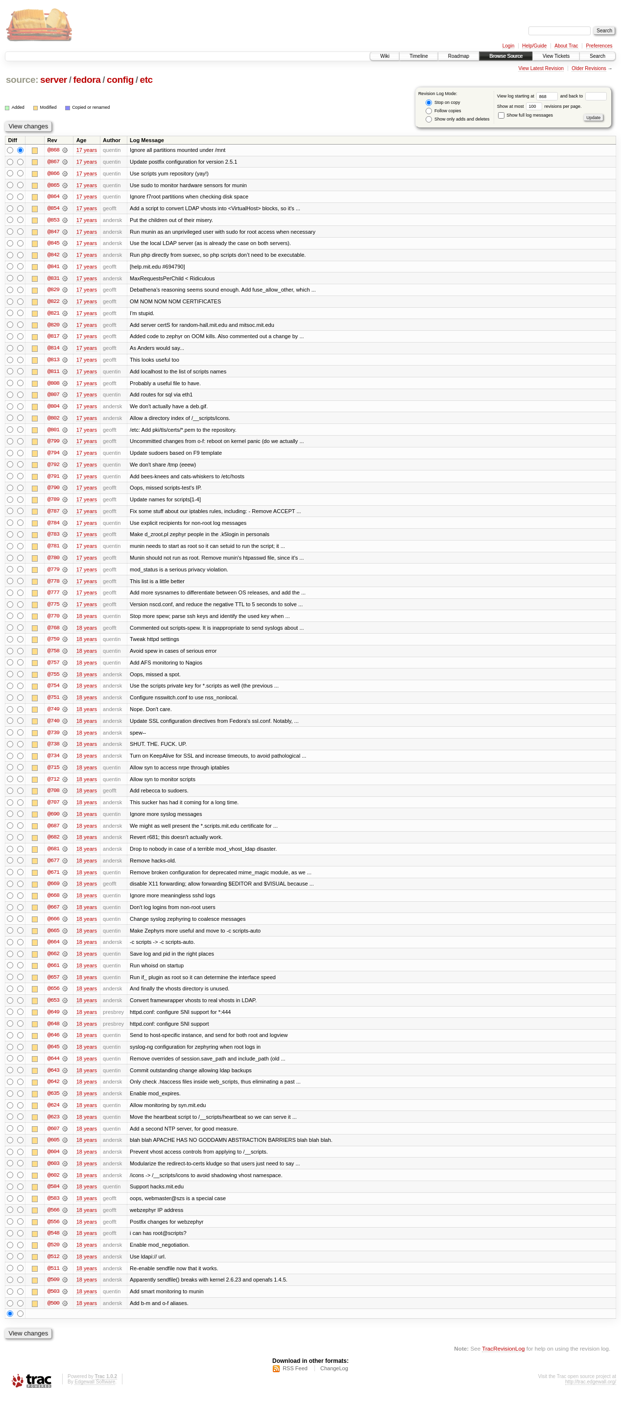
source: (22, 79)
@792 (53, 467)
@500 (53, 1314)
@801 (53, 432)
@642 (53, 1091)
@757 (53, 667)
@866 (53, 173)
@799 (53, 444)
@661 (53, 973)
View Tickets (556, 56)
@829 (53, 291)
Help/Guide (534, 46)
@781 (53, 550)
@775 (53, 609)
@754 (53, 691)
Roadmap (458, 56)
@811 (53, 373)
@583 (53, 1208)
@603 (53, 1173)
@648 (53, 1032)
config (120, 79)
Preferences (599, 46)
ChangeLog (334, 1379)
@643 (53, 1079)
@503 (53, 1303)
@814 (53, 350)
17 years (86, 150)
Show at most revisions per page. (539, 106)
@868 (53, 150)
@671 (53, 879)
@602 (53, 1185)
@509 (53, 1291)
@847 (53, 232)
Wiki (384, 56)
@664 (53, 950)
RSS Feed (295, 1379)
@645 (53, 1056)
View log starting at (528, 96)
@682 (53, 844)
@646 (53, 1044)
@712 (53, 785)
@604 (53, 1161)
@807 (53, 397)
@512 (53, 1267)
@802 (53, 420)
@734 (53, 761)
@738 (53, 750)
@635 (53, 1103)
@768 (53, 632)
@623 (53, 1126)
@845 (53, 244)
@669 (53, 891)
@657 (53, 985)
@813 (53, 362)
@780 (53, 562)
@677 (53, 867)
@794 (53, 456)
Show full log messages (525, 115)
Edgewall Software (94, 1393)
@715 (53, 773)
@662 (53, 961)
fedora (86, 79)
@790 (53, 491)
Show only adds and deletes (457, 119)
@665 (53, 938)
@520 (53, 1255)
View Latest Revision (541, 68)
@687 (53, 832)
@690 (53, 820)
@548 (53, 1244)
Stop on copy (443, 102)
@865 (53, 185)
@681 (53, 856)
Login (508, 46)
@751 (53, 703)
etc (146, 79)
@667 (53, 914)
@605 (53, 1150)
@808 (53, 385)
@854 (53, 209)
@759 (53, 644)
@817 (53, 338)
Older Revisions (589, 68)
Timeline (418, 56)
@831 (53, 279)
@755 (53, 679)
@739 (53, 738)
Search (597, 56)
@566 (53, 1220)
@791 (53, 479)
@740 (53, 726)
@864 (53, 197)
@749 (53, 714)
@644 (53, 1067)
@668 (53, 903)
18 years (86, 620)
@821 (53, 315)
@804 (53, 409)
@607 (53, 1138)
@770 (53, 620)
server (53, 79)
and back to (583, 96)
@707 (53, 809)
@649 (53, 1020)
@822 (53, 303)
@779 (53, 573)
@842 (53, 256)
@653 (53, 1008)
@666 (53, 926)
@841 (53, 267)
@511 (53, 1279)
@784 (53, 526)
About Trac (566, 46)
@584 (53, 1197)
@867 (53, 162)
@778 (53, 585)
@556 (53, 1232)
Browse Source (506, 56)
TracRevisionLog (503, 1360)
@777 (53, 597)
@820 (53, 326)
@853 (53, 220)
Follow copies (443, 111)
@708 (53, 797)
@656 (53, 997)
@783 (53, 538)
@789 (53, 503)
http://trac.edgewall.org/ (590, 1393)
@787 (53, 514)
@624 (53, 1114)
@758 (53, 656)
